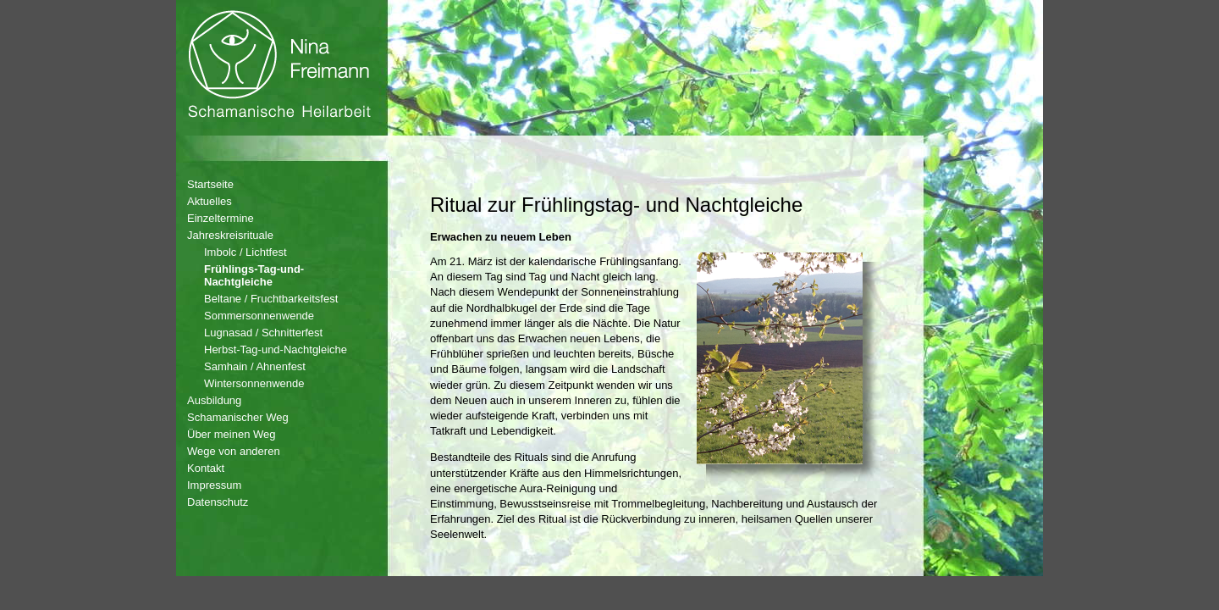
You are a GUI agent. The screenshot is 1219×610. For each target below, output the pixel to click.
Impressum (214, 485)
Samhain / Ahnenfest (255, 366)
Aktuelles (209, 201)
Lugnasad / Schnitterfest (263, 332)
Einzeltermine (220, 218)
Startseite (210, 184)
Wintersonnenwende (254, 383)
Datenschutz (217, 502)
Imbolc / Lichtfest (245, 252)
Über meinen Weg (231, 434)
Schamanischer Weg (238, 417)
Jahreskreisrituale (230, 235)
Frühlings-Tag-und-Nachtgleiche (254, 275)
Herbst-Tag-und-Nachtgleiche (275, 349)
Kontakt (205, 468)
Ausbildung (214, 400)
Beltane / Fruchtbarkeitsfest (271, 298)
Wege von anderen (233, 451)
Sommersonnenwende (259, 315)
